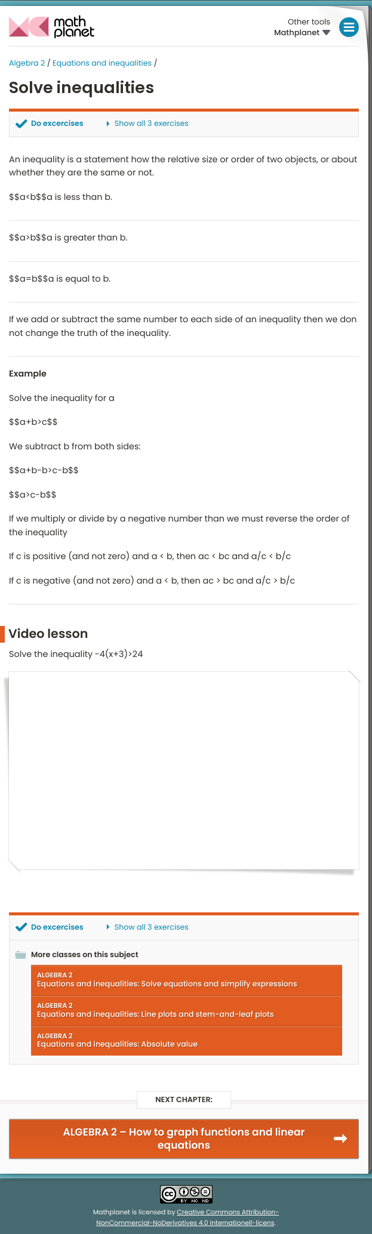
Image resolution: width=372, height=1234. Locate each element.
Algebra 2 (27, 63)
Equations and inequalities (102, 63)
